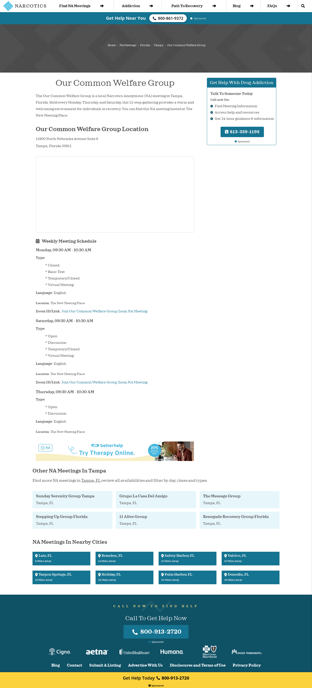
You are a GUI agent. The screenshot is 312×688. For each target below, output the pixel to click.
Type (40, 258)
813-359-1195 (242, 132)
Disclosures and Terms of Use (198, 665)
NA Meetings (128, 45)
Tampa (158, 45)
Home (112, 45)
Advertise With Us (145, 665)
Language (44, 293)
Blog (243, 6)
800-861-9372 (168, 18)
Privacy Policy (247, 665)
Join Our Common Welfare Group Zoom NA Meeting (104, 311)
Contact (74, 665)
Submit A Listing (105, 665)
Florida (145, 45)
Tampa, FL (91, 480)
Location (42, 303)
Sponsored (156, 685)
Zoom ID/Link (48, 311)
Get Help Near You (126, 18)
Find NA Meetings (81, 6)
